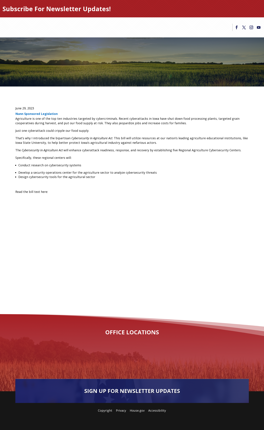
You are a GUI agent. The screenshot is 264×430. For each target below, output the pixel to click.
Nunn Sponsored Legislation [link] (36, 114)
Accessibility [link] (157, 410)
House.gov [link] (137, 410)
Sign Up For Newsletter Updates (132, 390)
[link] (236, 27)
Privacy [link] (121, 410)
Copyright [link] (105, 410)
